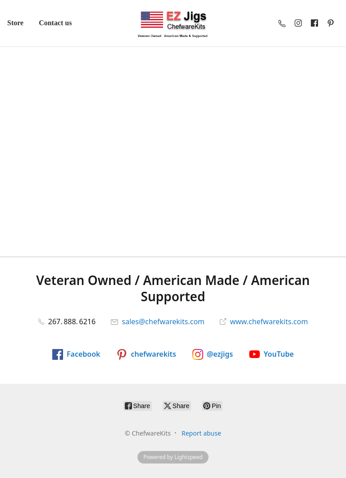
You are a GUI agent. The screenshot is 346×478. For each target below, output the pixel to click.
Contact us (55, 23)
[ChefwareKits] (173, 23)
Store (15, 23)
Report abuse (201, 433)
